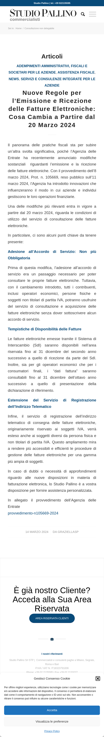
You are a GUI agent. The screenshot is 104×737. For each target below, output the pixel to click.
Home (18, 28)
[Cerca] (81, 14)
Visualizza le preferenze (52, 721)
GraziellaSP (68, 531)
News (14, 79)
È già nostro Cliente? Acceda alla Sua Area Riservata (52, 599)
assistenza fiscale (76, 72)
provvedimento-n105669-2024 (33, 513)
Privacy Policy (52, 731)
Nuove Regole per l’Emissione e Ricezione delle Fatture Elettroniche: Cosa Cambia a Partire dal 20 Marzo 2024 (52, 108)
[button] (98, 678)
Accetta (52, 710)
